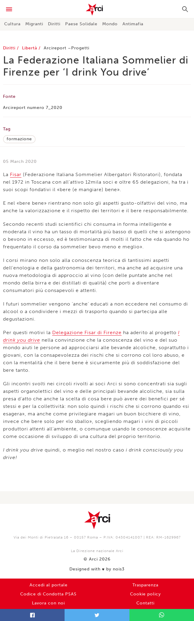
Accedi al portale (49, 585)
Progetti (80, 48)
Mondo (110, 23)
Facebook (32, 615)
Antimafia (132, 23)
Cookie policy (145, 594)
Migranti (34, 23)
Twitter (97, 615)
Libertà (30, 48)
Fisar (15, 174)
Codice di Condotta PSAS (48, 594)
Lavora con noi (48, 603)
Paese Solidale (81, 23)
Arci (97, 10)
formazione (19, 138)
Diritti (54, 23)
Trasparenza (145, 585)
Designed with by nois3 (97, 569)
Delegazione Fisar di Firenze (87, 332)
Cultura (12, 23)
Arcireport (55, 48)
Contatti (145, 603)
